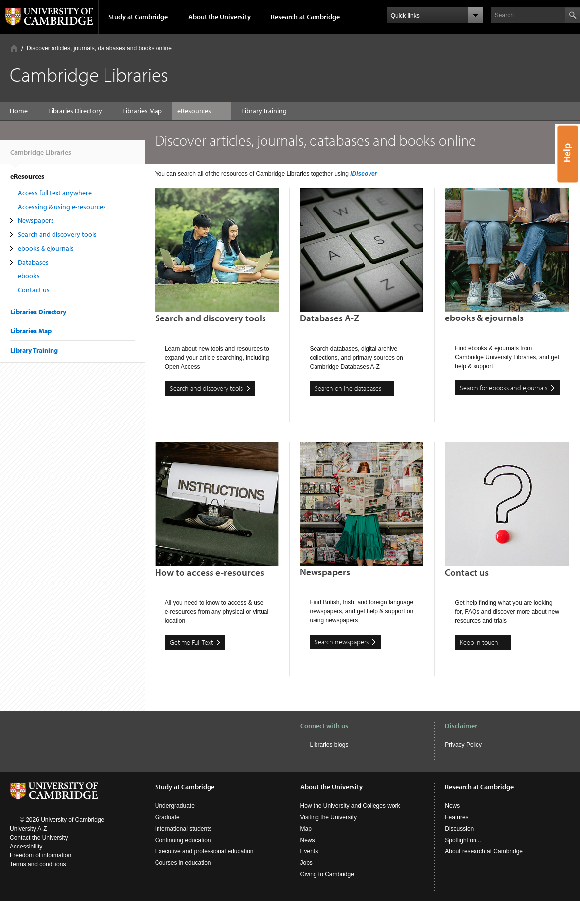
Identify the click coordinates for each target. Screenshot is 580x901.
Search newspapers (342, 641)
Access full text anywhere (55, 192)
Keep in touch (479, 642)
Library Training (205, 110)
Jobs (306, 862)
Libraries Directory (75, 110)
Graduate (167, 817)
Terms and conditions (38, 864)
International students (183, 828)
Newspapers (36, 220)
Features (456, 817)
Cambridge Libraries (40, 156)
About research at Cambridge (484, 851)
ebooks (29, 275)
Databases (33, 262)
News (307, 840)
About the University (219, 16)
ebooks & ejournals (46, 248)
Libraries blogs (329, 745)
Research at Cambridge (305, 16)
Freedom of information (40, 855)
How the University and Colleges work (350, 805)
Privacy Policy (463, 745)
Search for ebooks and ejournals (503, 387)
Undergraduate (175, 805)
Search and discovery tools (57, 234)
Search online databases (348, 388)
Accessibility (26, 846)
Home (14, 48)
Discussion (459, 828)
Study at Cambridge (138, 16)
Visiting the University (328, 817)
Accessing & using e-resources (62, 206)
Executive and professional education (204, 851)
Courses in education (183, 862)
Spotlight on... (463, 840)
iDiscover (363, 173)
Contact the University (39, 837)
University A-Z (28, 828)
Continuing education (183, 840)
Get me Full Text (191, 642)
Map (306, 828)
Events (309, 851)
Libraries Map (142, 110)
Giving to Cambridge (327, 874)
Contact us (34, 289)
